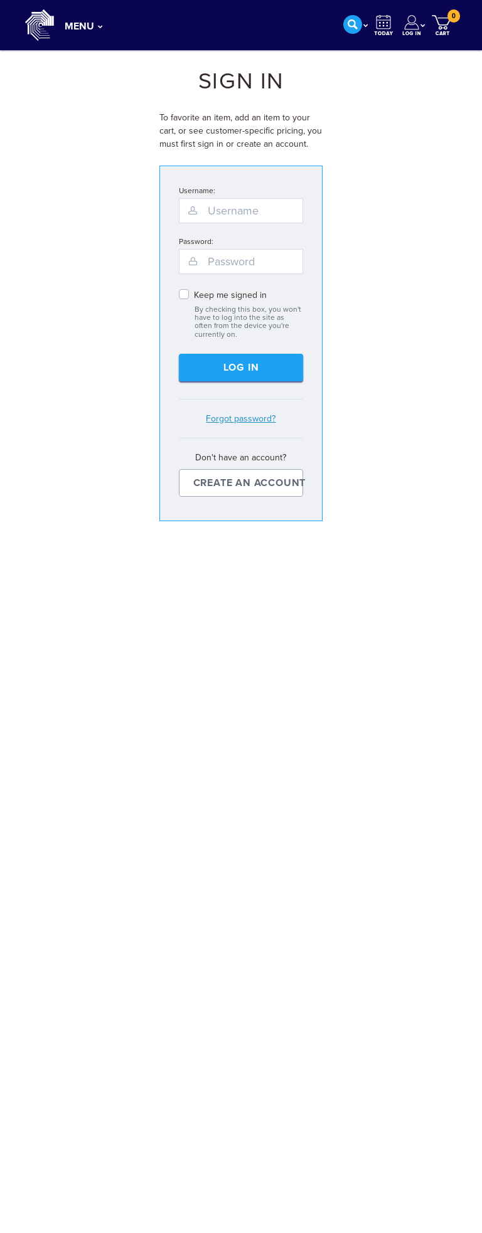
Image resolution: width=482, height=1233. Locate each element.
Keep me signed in (230, 295)
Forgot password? (241, 418)
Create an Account (248, 483)
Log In (241, 367)
